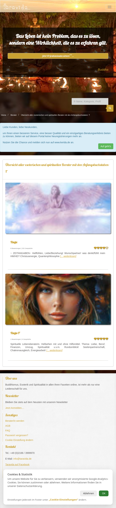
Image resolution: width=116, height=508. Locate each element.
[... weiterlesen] (68, 256)
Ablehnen (88, 493)
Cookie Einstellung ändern (19, 440)
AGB (7, 425)
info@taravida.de (22, 458)
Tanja (13, 242)
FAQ (7, 430)
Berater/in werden (14, 420)
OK (103, 493)
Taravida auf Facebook (17, 464)
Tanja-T (14, 333)
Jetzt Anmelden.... (14, 408)
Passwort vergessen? (16, 435)
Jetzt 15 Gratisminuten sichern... (58, 55)
